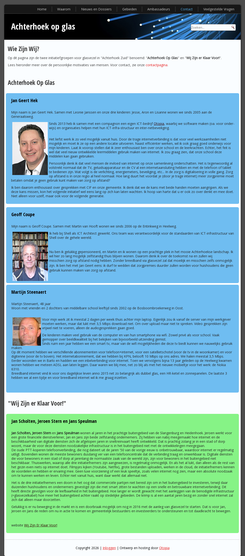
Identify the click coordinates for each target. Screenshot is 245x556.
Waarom (63, 9)
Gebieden (129, 9)
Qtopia (159, 123)
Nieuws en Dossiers (96, 9)
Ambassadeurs (158, 9)
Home (42, 9)
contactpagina (156, 65)
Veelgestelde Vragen (218, 9)
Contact (187, 9)
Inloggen (109, 548)
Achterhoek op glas (43, 26)
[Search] (213, 27)
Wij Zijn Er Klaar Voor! (40, 525)
